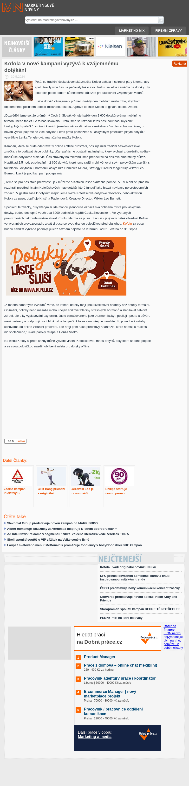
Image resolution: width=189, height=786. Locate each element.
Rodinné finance (169, 627)
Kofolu (127, 223)
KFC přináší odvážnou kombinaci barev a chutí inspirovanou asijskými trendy (134, 577)
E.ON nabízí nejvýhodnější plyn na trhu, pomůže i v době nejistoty (173, 640)
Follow (16, 441)
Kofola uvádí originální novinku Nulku (128, 567)
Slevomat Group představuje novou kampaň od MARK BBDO (52, 523)
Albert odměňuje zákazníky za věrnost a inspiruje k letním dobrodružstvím (62, 529)
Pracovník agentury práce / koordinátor (120, 678)
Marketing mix (131, 30)
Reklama (180, 63)
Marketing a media (95, 737)
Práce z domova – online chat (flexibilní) (120, 665)
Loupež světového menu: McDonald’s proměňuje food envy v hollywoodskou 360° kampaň (74, 545)
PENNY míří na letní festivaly (121, 618)
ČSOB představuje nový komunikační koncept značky (140, 588)
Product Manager (100, 657)
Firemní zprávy (168, 30)
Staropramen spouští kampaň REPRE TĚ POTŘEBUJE (140, 609)
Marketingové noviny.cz (22, 7)
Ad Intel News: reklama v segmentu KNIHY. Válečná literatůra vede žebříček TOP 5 (68, 534)
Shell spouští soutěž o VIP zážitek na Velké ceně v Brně (48, 539)
